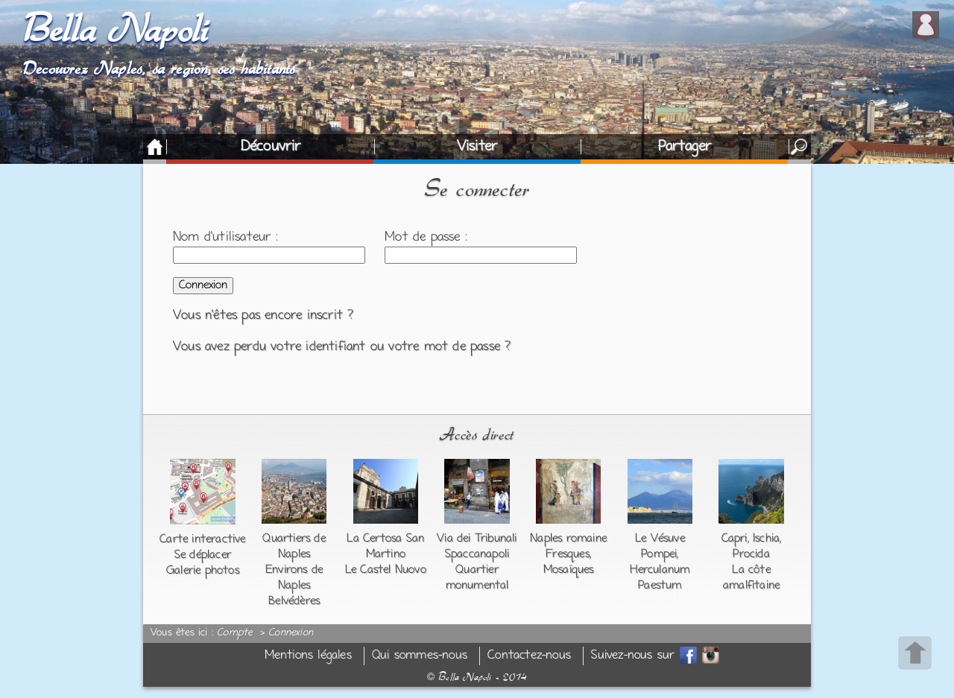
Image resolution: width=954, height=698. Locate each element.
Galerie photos (202, 571)
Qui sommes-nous (419, 656)
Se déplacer (202, 555)
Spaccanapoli (477, 554)
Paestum (659, 585)
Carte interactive (202, 539)
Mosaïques (568, 570)
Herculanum (659, 570)
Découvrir (271, 146)
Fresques (568, 554)
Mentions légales (308, 656)
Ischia (766, 539)
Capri (734, 539)
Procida (751, 554)
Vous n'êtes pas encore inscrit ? (263, 316)
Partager (685, 146)
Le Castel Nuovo (385, 570)
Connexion (290, 633)
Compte (234, 633)
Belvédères (294, 601)
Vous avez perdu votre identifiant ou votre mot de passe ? (342, 347)
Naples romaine (568, 539)
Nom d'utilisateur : (225, 237)
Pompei (659, 554)
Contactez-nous (529, 656)
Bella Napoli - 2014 (477, 677)
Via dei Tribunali (477, 539)
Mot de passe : (426, 237)
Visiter (477, 146)
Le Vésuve (660, 539)
